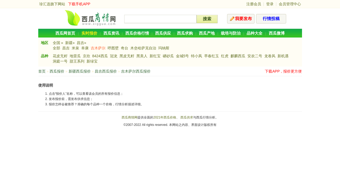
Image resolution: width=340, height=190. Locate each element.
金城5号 (182, 56)
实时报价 (89, 33)
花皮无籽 (60, 56)
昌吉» (81, 43)
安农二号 (254, 56)
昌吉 (66, 48)
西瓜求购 (185, 33)
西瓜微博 (277, 33)
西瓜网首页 (65, 33)
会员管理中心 (290, 4)
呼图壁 (113, 48)
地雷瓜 (75, 56)
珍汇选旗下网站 (52, 4)
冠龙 (113, 56)
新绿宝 (92, 61)
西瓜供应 (163, 33)
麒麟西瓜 (238, 56)
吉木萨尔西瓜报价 (136, 71)
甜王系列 (77, 61)
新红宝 (155, 56)
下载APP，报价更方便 (283, 71)
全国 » (58, 43)
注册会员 (253, 4)
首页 (42, 71)
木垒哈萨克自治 (143, 48)
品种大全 (254, 33)
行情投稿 (271, 18)
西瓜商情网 (129, 117)
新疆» (70, 43)
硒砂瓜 (168, 56)
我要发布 (243, 18)
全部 (56, 48)
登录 (270, 4)
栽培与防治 (231, 33)
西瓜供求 (186, 117)
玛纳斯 (163, 48)
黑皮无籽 (126, 56)
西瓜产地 (207, 33)
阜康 (85, 48)
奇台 (124, 48)
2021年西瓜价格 (164, 117)
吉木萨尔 (98, 48)
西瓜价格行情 (137, 33)
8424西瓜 (100, 56)
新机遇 (283, 56)
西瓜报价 (57, 71)
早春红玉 (211, 56)
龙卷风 (269, 56)
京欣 (86, 56)
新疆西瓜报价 (80, 71)
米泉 (75, 48)
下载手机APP (79, 4)
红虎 (224, 56)
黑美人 (141, 56)
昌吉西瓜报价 (106, 71)
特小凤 (196, 56)
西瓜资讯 (111, 33)
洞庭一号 (60, 61)
